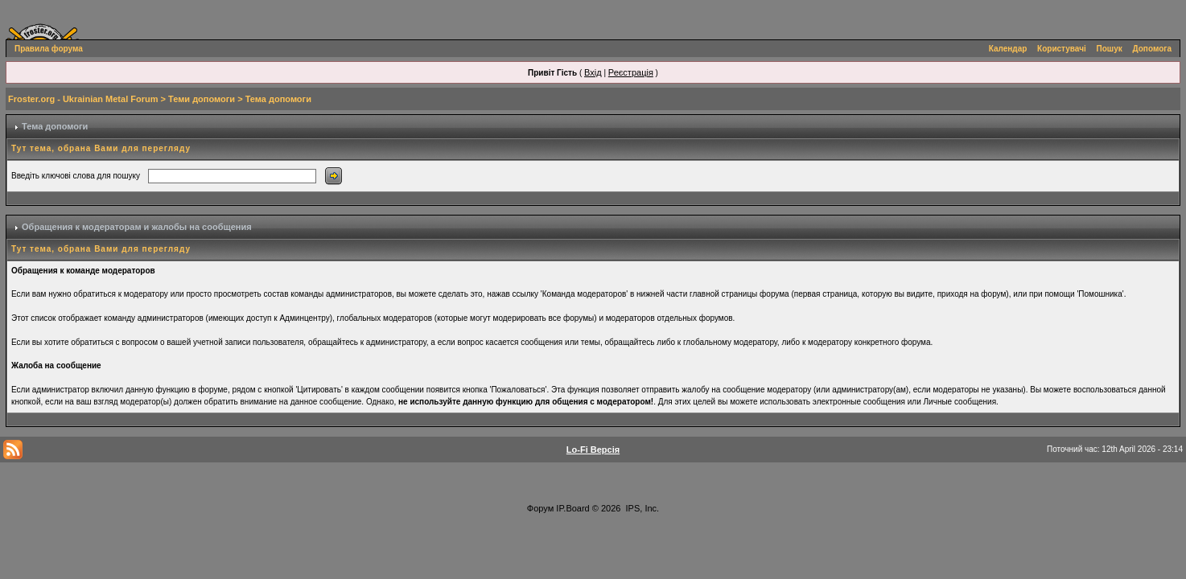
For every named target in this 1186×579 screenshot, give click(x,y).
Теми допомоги (201, 99)
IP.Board (572, 508)
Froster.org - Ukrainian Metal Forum (83, 99)
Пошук (1109, 48)
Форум (540, 508)
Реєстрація (630, 72)
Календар (1008, 48)
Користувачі (1061, 48)
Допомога (1152, 48)
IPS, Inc (641, 508)
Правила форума (48, 48)
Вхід (593, 72)
